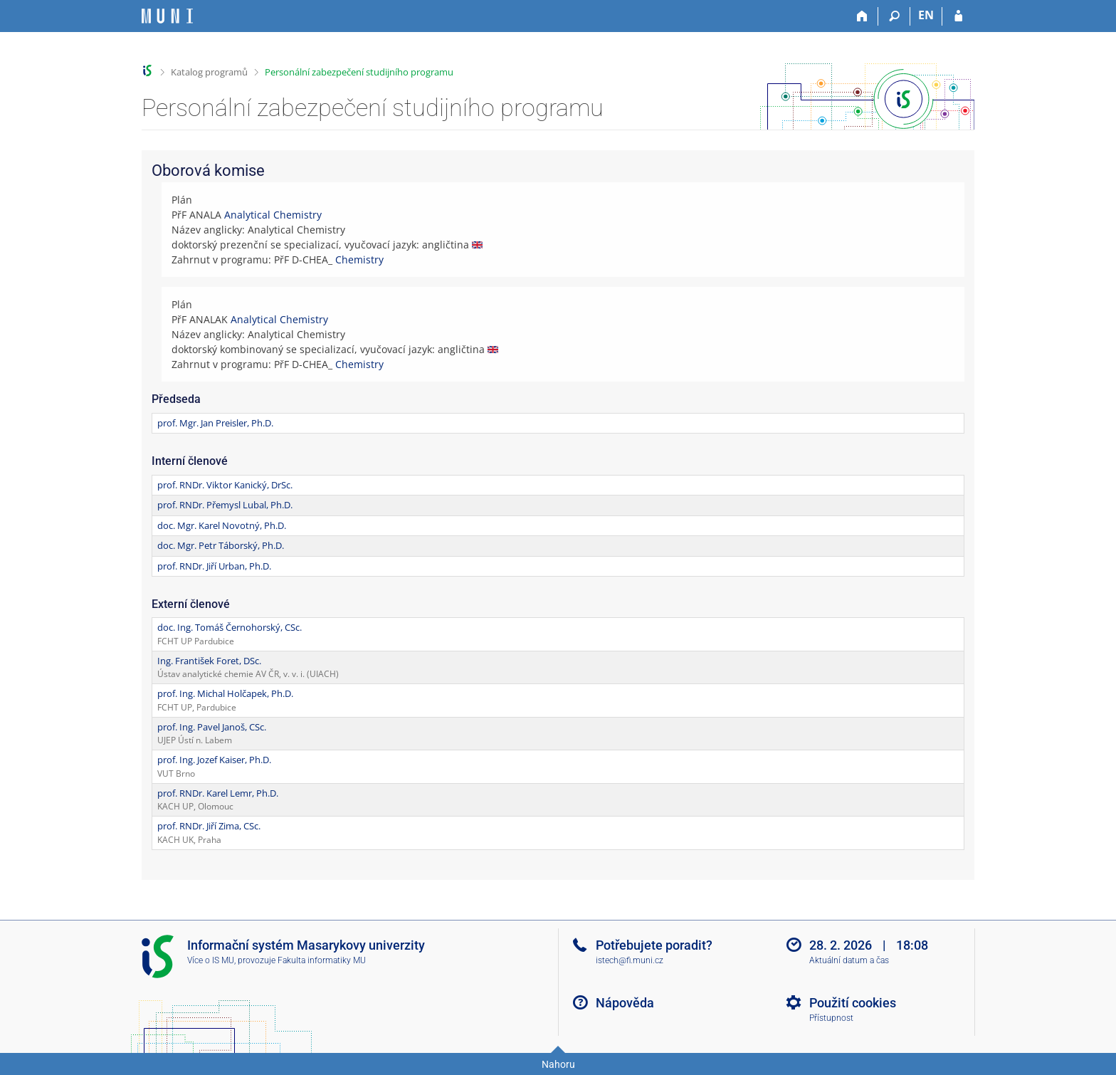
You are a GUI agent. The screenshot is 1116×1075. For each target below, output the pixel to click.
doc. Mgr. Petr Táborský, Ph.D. (220, 545)
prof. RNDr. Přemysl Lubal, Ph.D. (225, 504)
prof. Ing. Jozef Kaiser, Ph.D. (214, 759)
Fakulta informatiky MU (322, 960)
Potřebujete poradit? (654, 945)
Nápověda (625, 1002)
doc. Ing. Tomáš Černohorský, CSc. (229, 627)
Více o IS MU (210, 960)
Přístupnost (831, 1018)
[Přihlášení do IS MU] (958, 16)
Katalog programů (209, 71)
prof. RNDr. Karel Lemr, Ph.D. (217, 793)
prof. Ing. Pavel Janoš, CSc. (211, 726)
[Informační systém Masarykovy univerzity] (167, 16)
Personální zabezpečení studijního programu (359, 71)
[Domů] (862, 16)
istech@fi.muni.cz (629, 960)
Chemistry (359, 259)
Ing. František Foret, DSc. (209, 660)
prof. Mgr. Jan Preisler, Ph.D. (215, 422)
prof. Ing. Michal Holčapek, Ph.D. (225, 693)
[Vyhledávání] (894, 16)
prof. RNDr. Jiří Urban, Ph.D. (214, 566)
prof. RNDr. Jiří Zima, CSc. (208, 825)
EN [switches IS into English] (926, 15)
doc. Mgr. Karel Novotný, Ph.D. (221, 525)
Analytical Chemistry (273, 214)
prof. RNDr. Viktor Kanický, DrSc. (225, 484)
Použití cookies (852, 1002)
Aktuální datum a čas (849, 960)
